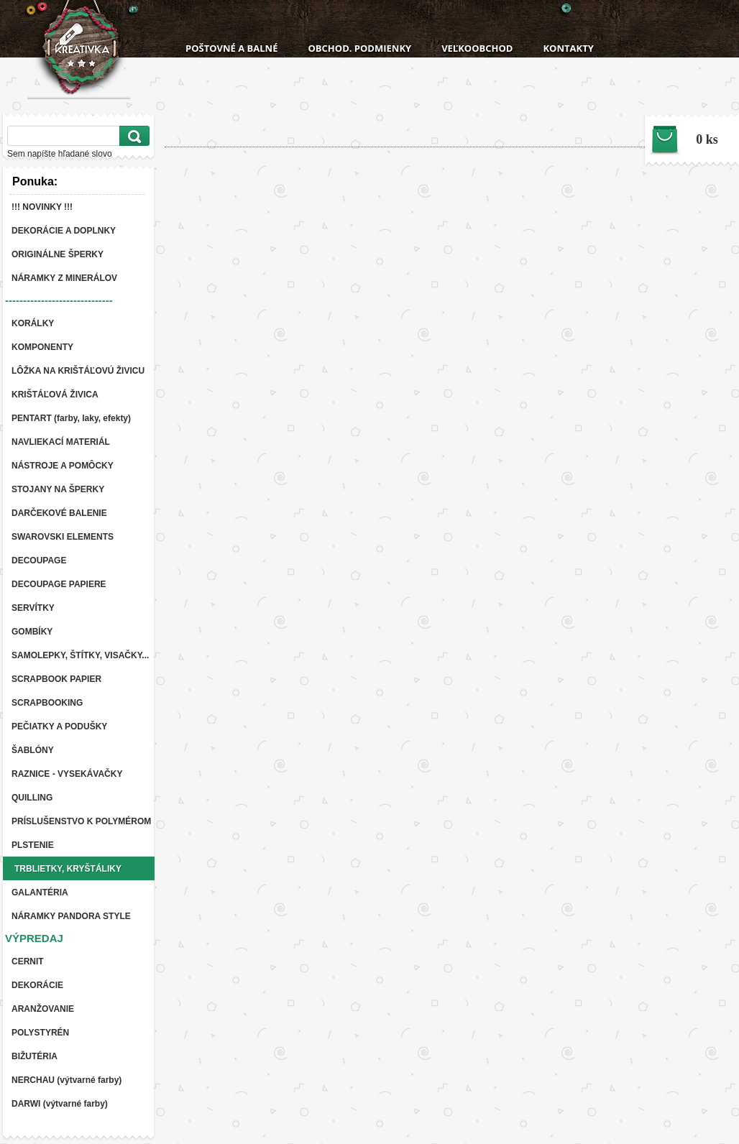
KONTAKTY (568, 48)
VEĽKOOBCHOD (477, 48)
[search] (132, 136)
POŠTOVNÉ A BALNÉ (231, 48)
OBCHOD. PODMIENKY (359, 48)
